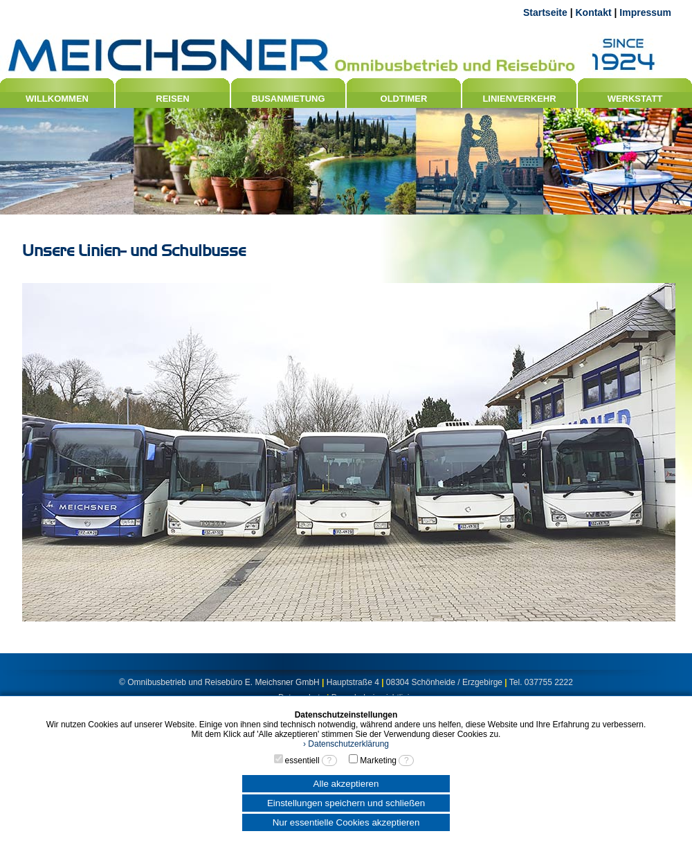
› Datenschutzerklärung (346, 744)
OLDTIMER (404, 98)
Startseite (545, 12)
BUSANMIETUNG (288, 98)
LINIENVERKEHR (519, 98)
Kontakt (593, 12)
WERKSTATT (635, 98)
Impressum (645, 12)
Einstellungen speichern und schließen (346, 803)
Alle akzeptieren (346, 783)
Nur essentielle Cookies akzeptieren (346, 822)
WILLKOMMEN (57, 98)
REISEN (172, 98)
